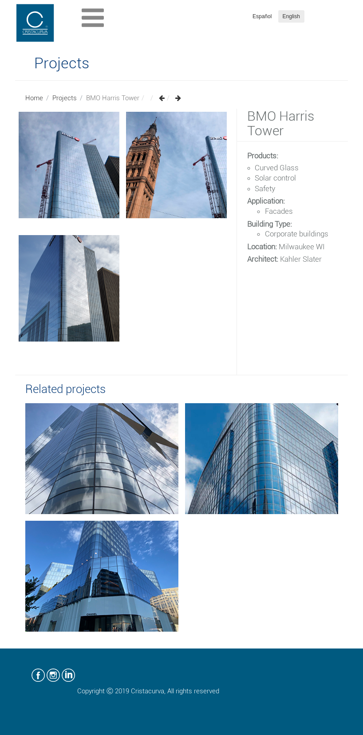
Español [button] (262, 16)
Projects (64, 98)
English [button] (291, 16)
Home (34, 98)
